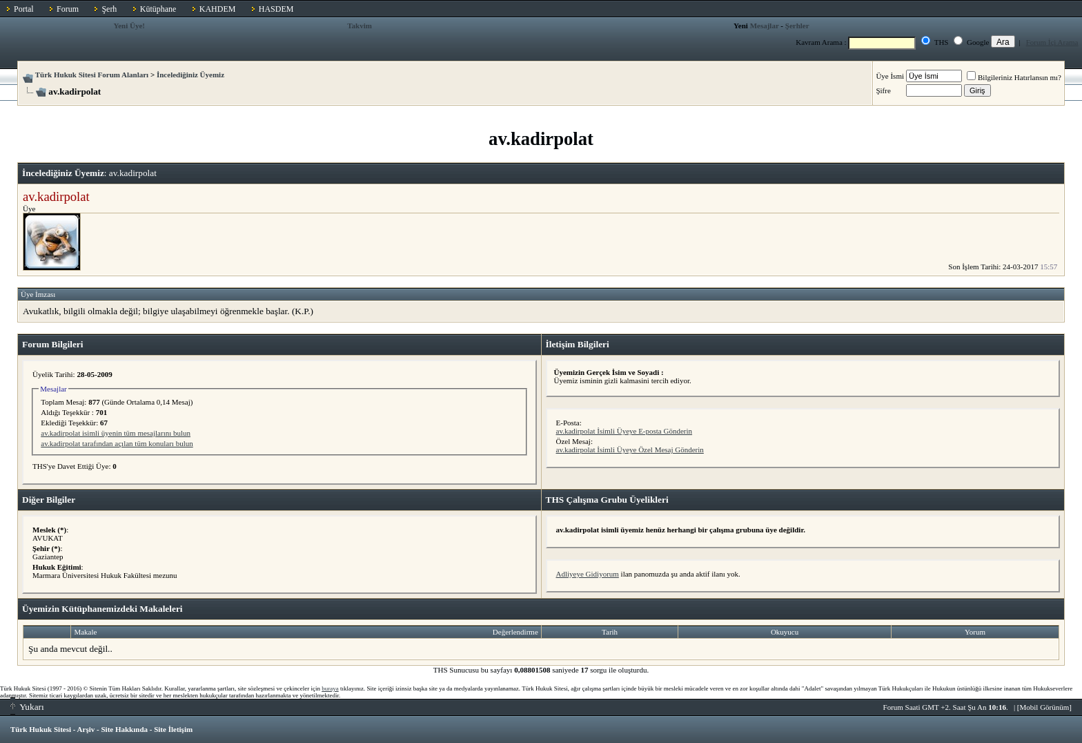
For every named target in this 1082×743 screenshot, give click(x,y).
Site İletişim (173, 729)
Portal (24, 9)
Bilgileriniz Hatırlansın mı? (1014, 77)
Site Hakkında (124, 729)
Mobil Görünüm (1045, 707)
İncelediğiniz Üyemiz (190, 74)
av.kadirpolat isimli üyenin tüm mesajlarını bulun (115, 433)
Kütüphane (158, 9)
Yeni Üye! (129, 25)
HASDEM (276, 9)
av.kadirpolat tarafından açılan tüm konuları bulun (117, 443)
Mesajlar (764, 25)
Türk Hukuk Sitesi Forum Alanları (91, 74)
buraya (330, 688)
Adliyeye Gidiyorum (587, 574)
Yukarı (27, 707)
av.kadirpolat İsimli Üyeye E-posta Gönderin (624, 431)
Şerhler (797, 25)
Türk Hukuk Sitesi (40, 729)
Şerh (109, 9)
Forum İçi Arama (1052, 42)
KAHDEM (217, 9)
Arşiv (86, 729)
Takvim (359, 25)
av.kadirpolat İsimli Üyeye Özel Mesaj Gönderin (630, 449)
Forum (68, 9)
